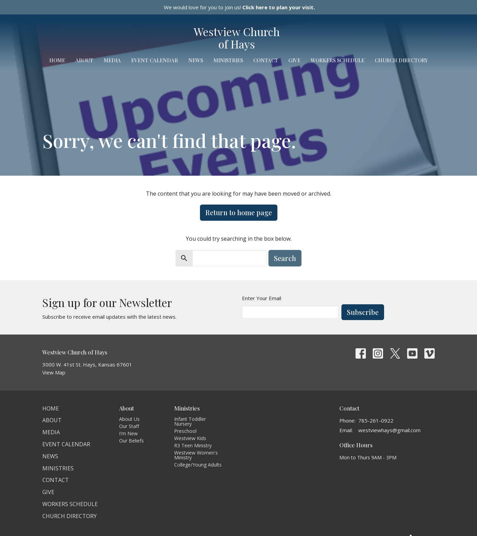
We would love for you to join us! (239, 7)
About (84, 60)
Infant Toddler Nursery (190, 421)
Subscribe (363, 312)
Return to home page (238, 212)
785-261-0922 (375, 420)
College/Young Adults (198, 464)
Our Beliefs (131, 440)
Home (57, 60)
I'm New (128, 433)
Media (112, 60)
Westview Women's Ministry (196, 455)
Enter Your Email (261, 298)
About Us (129, 419)
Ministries (228, 60)
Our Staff (129, 426)
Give (294, 60)
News (195, 60)
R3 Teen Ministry (193, 445)
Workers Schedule (337, 60)
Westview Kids (190, 438)
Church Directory (401, 60)
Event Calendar (154, 60)
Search (285, 258)
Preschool (185, 431)
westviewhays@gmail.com (389, 430)
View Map (53, 372)
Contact (265, 60)
